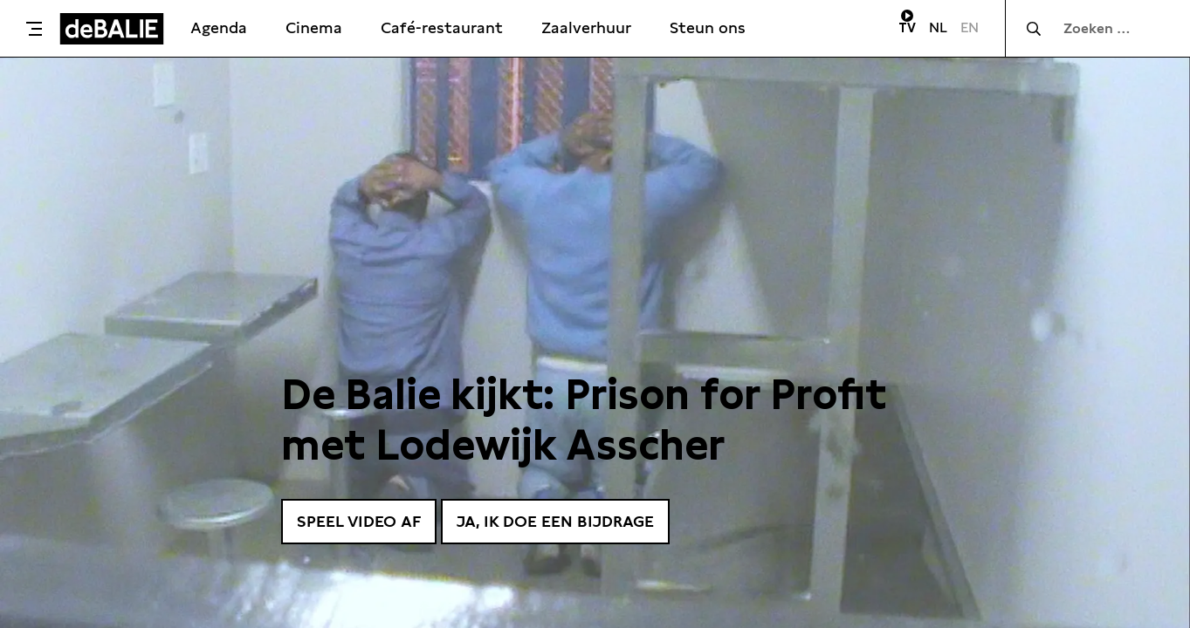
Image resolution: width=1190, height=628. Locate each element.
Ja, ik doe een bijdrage (555, 521)
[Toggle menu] (34, 29)
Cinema (313, 27)
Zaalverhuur (586, 27)
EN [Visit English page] (969, 27)
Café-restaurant (442, 27)
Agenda (218, 27)
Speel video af (359, 521)
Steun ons (708, 27)
